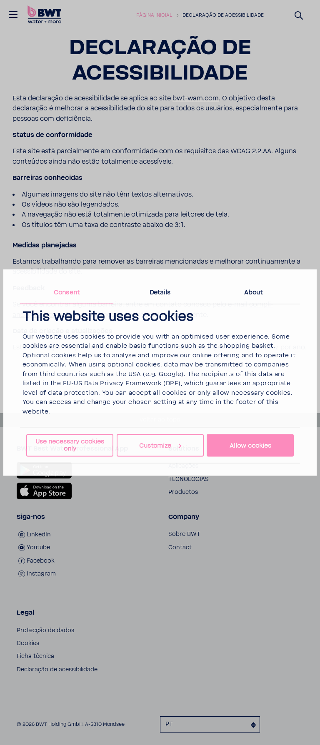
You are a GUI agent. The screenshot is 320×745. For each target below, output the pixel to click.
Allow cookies (250, 445)
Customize (160, 445)
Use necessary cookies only (69, 445)
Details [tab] (160, 292)
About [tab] (253, 292)
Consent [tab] (67, 292)
